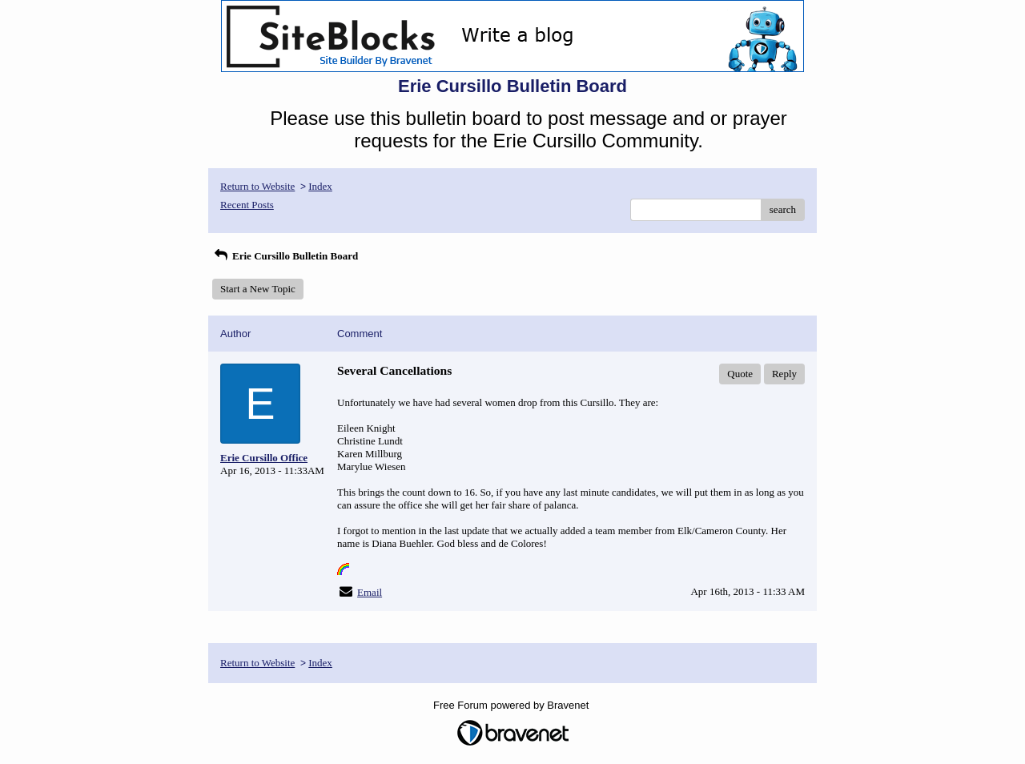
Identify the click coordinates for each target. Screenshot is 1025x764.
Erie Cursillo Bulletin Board (285, 256)
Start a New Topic (257, 289)
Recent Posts (247, 205)
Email (369, 592)
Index (320, 186)
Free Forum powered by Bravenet (512, 705)
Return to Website (257, 186)
